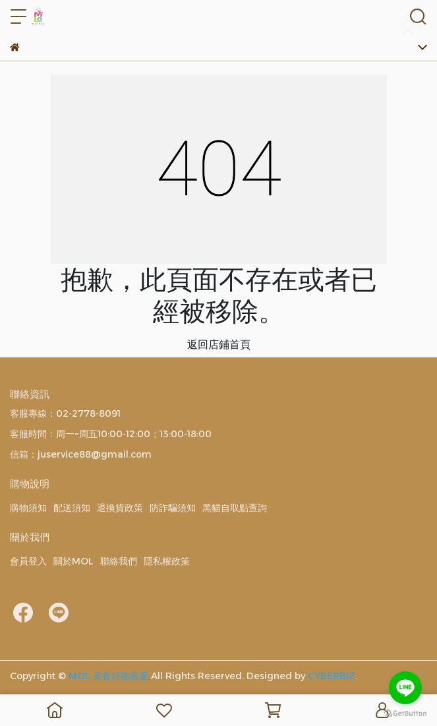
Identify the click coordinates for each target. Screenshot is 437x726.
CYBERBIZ (331, 676)
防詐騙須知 (173, 508)
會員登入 (28, 561)
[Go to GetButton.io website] (405, 713)
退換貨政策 (120, 508)
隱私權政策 (167, 561)
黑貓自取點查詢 (234, 508)
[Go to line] (405, 687)
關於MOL (73, 561)
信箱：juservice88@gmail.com (81, 454)
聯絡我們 (118, 561)
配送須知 (71, 508)
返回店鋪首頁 (218, 344)
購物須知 (28, 508)
